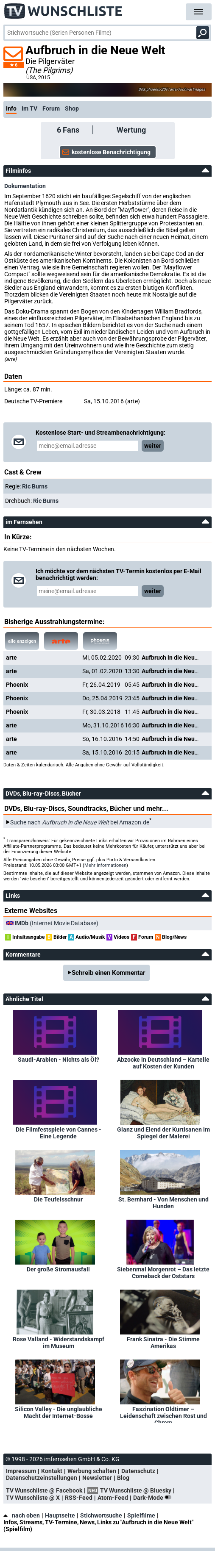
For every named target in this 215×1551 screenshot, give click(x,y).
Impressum (21, 1471)
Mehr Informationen (105, 865)
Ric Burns (34, 486)
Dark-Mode (154, 1497)
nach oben (21, 1515)
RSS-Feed (78, 1497)
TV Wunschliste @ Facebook (44, 1490)
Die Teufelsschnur (58, 1199)
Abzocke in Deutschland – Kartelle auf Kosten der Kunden (163, 1063)
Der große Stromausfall (58, 1269)
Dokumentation (25, 186)
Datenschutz (138, 1471)
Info (11, 108)
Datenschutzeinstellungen (41, 1477)
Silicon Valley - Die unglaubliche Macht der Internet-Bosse (58, 1412)
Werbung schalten (91, 1471)
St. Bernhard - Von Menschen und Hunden (163, 1203)
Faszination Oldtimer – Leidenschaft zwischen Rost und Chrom (163, 1414)
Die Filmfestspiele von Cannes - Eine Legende (58, 1133)
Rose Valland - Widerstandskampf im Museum (58, 1342)
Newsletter (97, 1477)
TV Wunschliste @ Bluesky (135, 1490)
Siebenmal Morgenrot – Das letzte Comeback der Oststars (163, 1272)
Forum (51, 108)
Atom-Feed (113, 1497)
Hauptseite (60, 1515)
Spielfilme (141, 1515)
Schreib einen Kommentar (108, 973)
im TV (29, 108)
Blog (123, 1477)
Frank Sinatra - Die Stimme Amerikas (163, 1342)
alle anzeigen (22, 641)
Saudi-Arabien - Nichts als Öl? (58, 1059)
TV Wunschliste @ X (33, 1497)
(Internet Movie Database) (56, 923)
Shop (72, 108)
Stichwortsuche (101, 1515)
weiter (152, 445)
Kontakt (51, 1471)
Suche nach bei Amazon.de (79, 822)
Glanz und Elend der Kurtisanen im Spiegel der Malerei (163, 1133)
